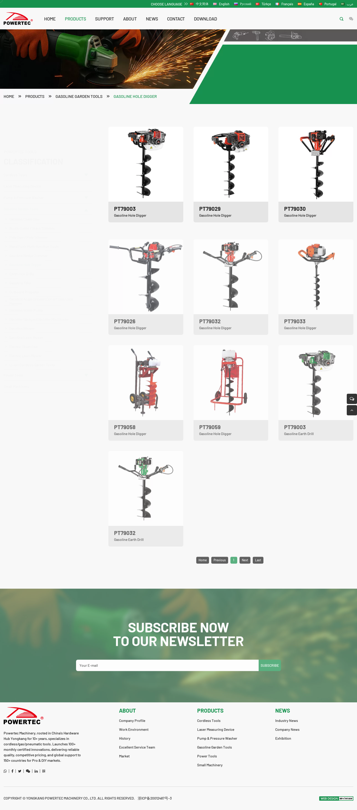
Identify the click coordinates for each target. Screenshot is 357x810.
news (152, 18)
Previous (220, 571)
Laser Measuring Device (22, 164)
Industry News (286, 720)
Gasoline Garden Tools (79, 96)
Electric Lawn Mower (25, 351)
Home (50, 18)
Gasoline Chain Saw (24, 214)
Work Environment (133, 729)
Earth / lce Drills (21, 269)
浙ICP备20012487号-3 (155, 798)
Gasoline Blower (22, 324)
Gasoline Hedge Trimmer (28, 251)
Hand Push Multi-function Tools (34, 242)
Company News (287, 729)
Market (124, 756)
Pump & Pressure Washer (46, 193)
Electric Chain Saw (23, 342)
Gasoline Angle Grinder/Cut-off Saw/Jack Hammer (41, 296)
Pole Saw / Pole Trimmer (28, 233)
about (130, 18)
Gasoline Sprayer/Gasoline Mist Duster (39, 314)
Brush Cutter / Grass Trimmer (32, 223)
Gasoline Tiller (20, 278)
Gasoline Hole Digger (135, 96)
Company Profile (132, 720)
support (104, 18)
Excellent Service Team (137, 747)
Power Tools (46, 370)
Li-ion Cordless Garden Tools (32, 360)
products (75, 18)
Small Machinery (16, 382)
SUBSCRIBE (270, 676)
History (124, 738)
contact (176, 18)
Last (258, 571)
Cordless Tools (46, 153)
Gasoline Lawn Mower (26, 333)
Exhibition (283, 738)
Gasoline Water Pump (26, 305)
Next (245, 571)
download (205, 18)
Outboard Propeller (24, 287)
